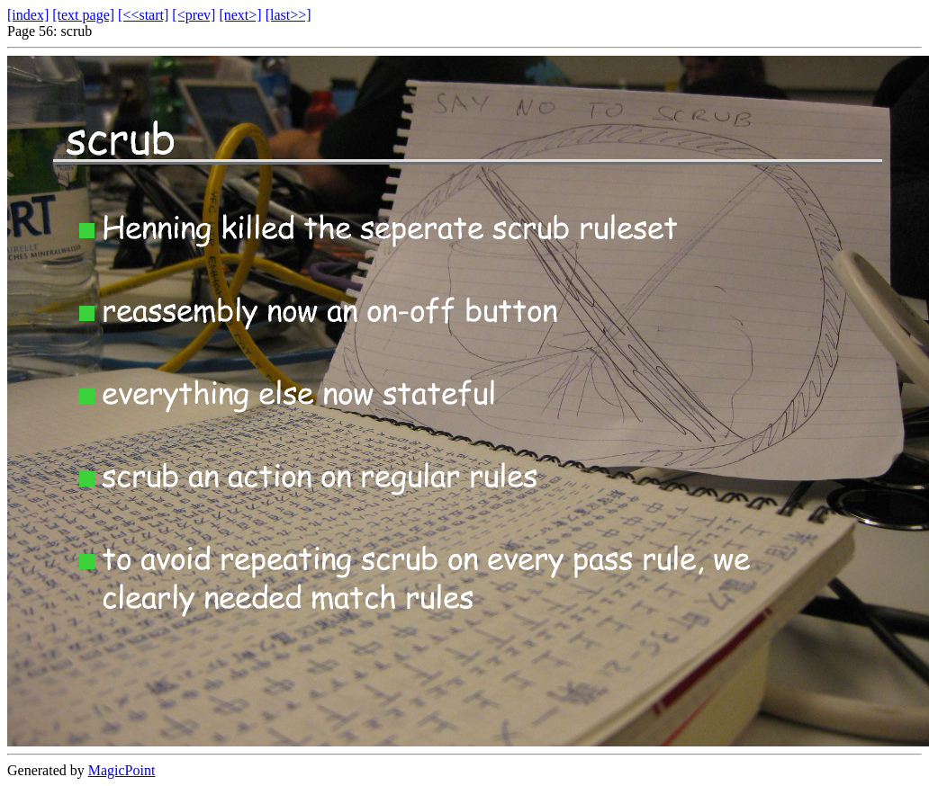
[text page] (83, 14)
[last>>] (288, 14)
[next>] (240, 14)
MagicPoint (122, 770)
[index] (28, 14)
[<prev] (193, 14)
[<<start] (143, 14)
